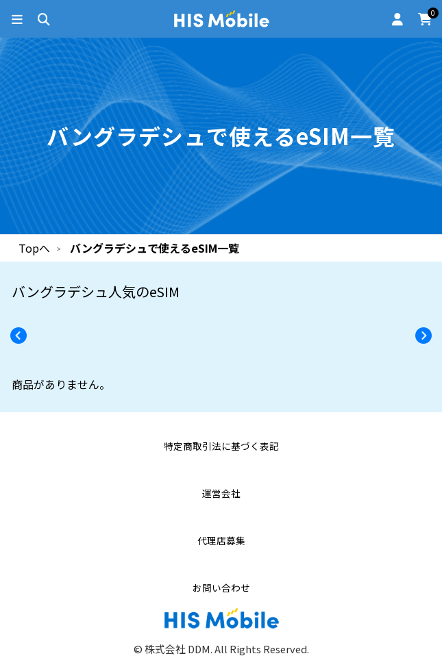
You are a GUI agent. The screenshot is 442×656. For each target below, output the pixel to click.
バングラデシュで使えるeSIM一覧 (154, 248)
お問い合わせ (221, 587)
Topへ (34, 248)
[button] (428, 335)
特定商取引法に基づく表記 (221, 446)
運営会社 (221, 493)
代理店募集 (221, 540)
